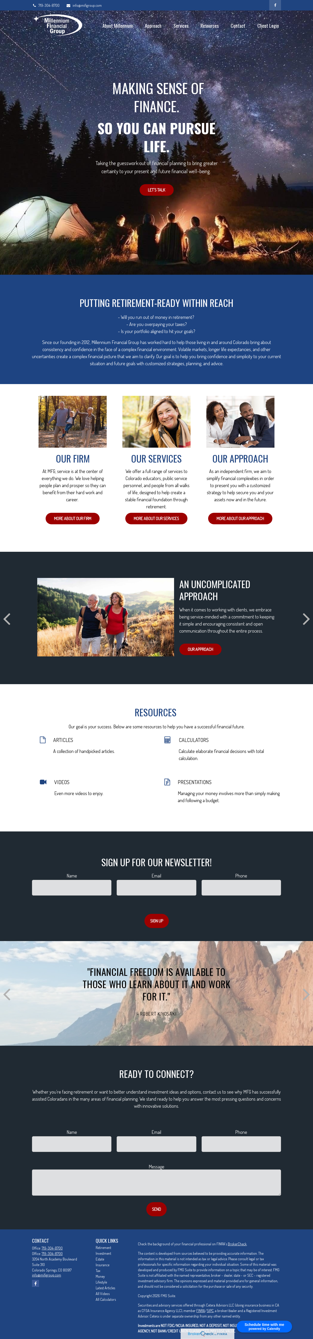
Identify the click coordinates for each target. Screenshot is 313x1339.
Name (72, 876)
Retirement (103, 1247)
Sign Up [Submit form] (156, 921)
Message (156, 1166)
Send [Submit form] (156, 1209)
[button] (117, 25)
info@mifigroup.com (84, 5)
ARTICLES (63, 739)
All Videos (103, 1293)
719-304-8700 (46, 5)
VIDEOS (61, 782)
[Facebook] (275, 5)
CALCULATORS (194, 739)
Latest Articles (105, 1288)
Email (156, 876)
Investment (103, 1253)
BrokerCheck (237, 1244)
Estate (100, 1259)
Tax (98, 1270)
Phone (241, 876)
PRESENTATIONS (195, 782)
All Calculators (106, 1299)
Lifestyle (101, 1282)
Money (100, 1276)
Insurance (102, 1265)
